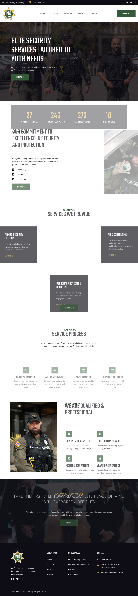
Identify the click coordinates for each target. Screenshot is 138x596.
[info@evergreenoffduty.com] (3, 2)
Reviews (80, 14)
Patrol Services (74, 574)
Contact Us (92, 14)
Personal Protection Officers (79, 564)
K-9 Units (71, 569)
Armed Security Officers (77, 559)
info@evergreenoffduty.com (17, 2)
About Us (54, 14)
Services (67, 14)
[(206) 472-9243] (30, 2)
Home (42, 14)
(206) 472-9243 (38, 2)
